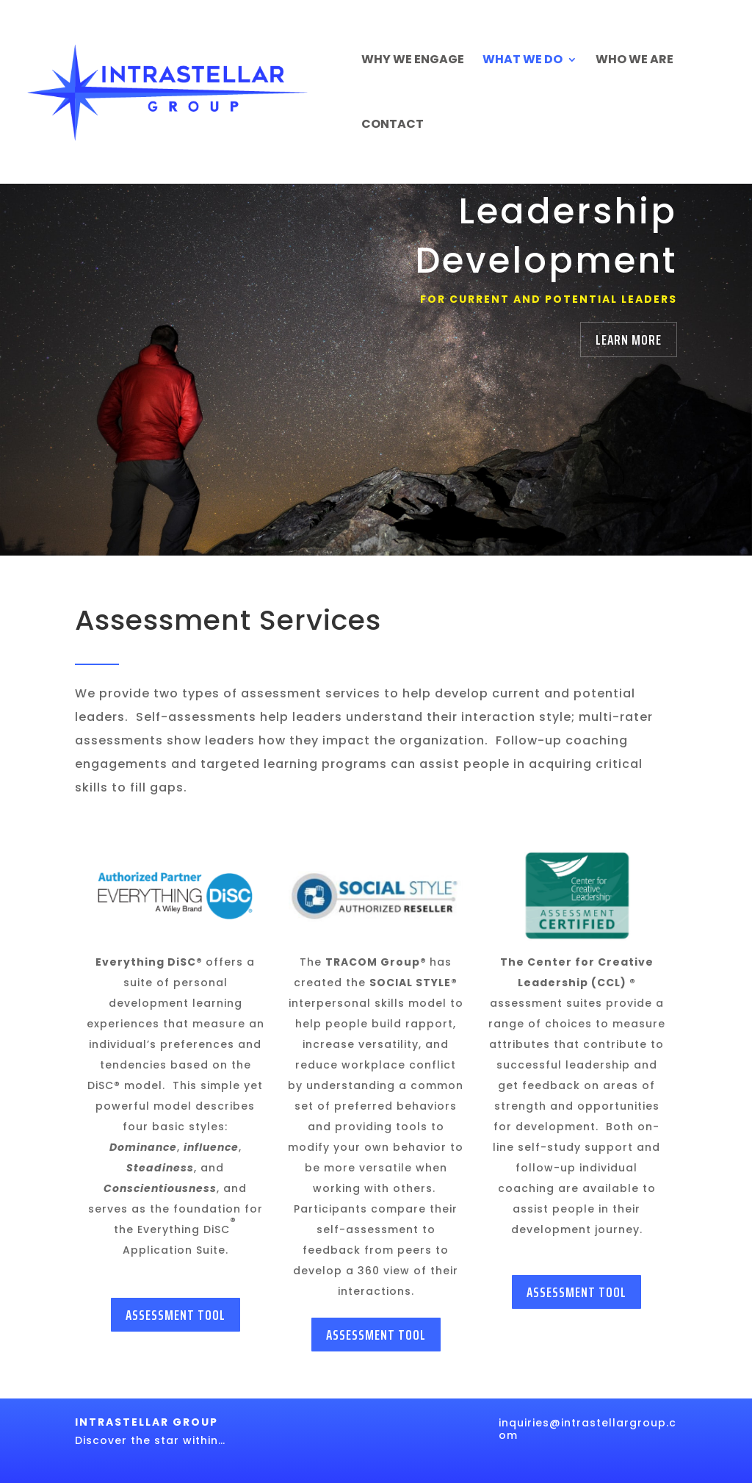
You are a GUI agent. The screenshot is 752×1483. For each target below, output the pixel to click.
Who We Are (634, 61)
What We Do (522, 61)
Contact (392, 125)
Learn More (629, 339)
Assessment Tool (175, 1314)
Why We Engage (412, 61)
